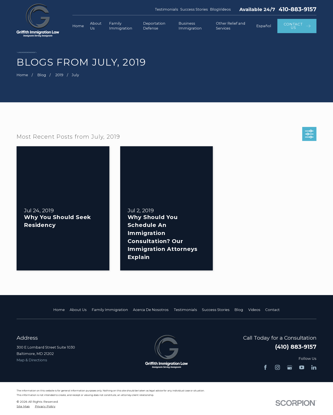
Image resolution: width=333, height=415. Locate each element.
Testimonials (166, 9)
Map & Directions (32, 360)
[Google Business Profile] (289, 367)
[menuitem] (23, 406)
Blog (214, 9)
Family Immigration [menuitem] (120, 25)
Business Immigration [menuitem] (190, 25)
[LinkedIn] (313, 367)
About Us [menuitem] (96, 25)
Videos (225, 9)
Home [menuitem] (78, 26)
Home (59, 310)
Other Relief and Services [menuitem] (230, 25)
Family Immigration (110, 310)
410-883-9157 (297, 9)
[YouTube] (301, 367)
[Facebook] (265, 367)
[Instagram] (277, 367)
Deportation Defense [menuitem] (154, 25)
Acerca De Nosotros (151, 310)
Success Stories (194, 9)
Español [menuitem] (263, 26)
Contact (272, 310)
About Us (78, 310)
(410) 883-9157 (295, 346)
